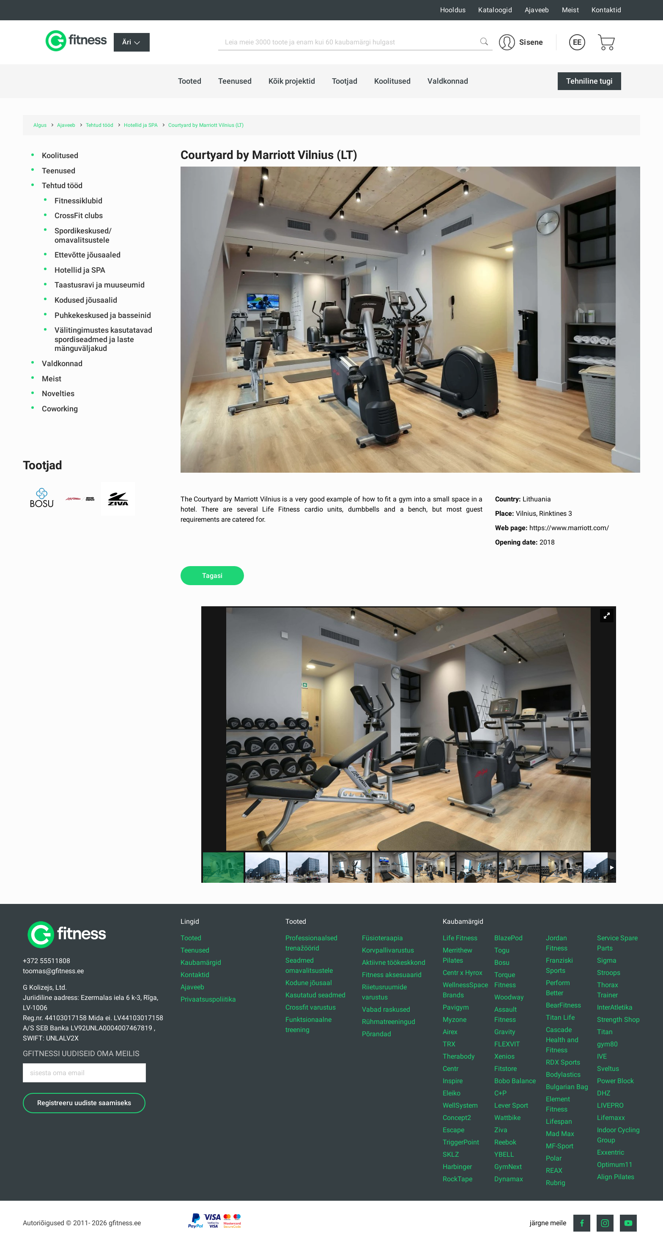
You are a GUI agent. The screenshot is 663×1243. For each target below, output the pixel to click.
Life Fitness (460, 938)
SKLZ (451, 1154)
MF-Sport (559, 1146)
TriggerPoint (461, 1142)
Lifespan (559, 1121)
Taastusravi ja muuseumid (100, 284)
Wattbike (507, 1118)
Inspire (453, 1081)
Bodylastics (563, 1075)
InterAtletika (615, 1007)
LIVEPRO (610, 1105)
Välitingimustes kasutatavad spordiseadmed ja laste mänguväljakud (103, 339)
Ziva (500, 1130)
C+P (500, 1093)
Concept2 (457, 1118)
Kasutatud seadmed (315, 995)
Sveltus (608, 1069)
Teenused (58, 170)
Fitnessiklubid (78, 200)
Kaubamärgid (201, 962)
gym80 (607, 1044)
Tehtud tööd (62, 185)
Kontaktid (606, 10)
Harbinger (457, 1167)
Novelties (58, 393)
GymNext (508, 1167)
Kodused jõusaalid (86, 300)
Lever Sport (511, 1105)
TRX (449, 1044)
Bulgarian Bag (567, 1087)
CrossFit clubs (79, 215)
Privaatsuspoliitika (208, 999)
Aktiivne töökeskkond (393, 962)
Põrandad (376, 1034)
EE (577, 42)
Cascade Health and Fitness (562, 1040)
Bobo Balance (515, 1081)
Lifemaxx (611, 1118)
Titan (605, 1032)
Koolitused (60, 155)
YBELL (504, 1154)
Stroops (608, 973)
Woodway (509, 997)
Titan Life (560, 1017)
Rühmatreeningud (388, 1022)
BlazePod (508, 938)
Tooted (191, 938)
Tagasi (212, 576)
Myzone (454, 1020)
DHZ (604, 1093)
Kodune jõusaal (308, 983)
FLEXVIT (507, 1044)
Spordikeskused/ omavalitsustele (83, 235)
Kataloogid (495, 10)
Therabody (459, 1056)
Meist (570, 10)
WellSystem (460, 1105)
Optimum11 (615, 1165)
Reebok (505, 1142)
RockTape (457, 1179)
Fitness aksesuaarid (392, 975)
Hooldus (453, 10)
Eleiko (451, 1093)
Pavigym (456, 1007)
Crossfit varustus (310, 1007)
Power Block (615, 1081)
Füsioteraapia (382, 938)
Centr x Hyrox (462, 973)
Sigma (606, 960)
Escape (453, 1130)
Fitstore (505, 1069)
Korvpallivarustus (388, 950)
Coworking (60, 408)
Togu (502, 950)
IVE (602, 1056)
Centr (450, 1069)
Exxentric (610, 1152)
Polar (554, 1158)
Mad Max (560, 1134)
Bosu (502, 962)
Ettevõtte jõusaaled (88, 254)
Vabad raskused (386, 1009)
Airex (450, 1032)
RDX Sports (563, 1062)
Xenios (504, 1056)
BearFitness (563, 1005)
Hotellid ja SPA (80, 270)
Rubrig (555, 1183)
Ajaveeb (537, 10)
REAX (554, 1170)
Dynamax (508, 1179)
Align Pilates (615, 1177)
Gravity (504, 1032)
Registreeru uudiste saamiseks (84, 1103)
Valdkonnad (62, 363)
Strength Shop (618, 1020)
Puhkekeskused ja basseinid (103, 315)
